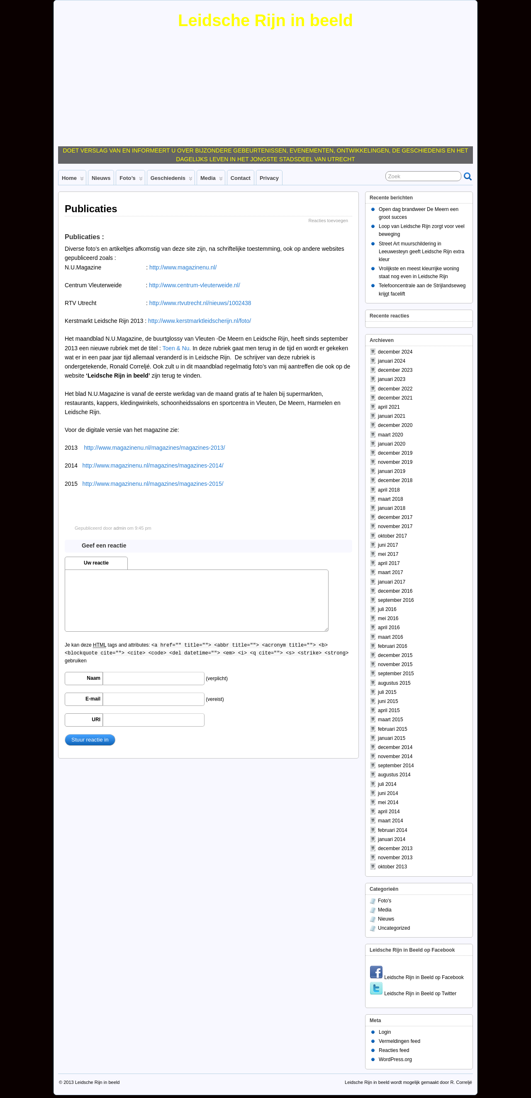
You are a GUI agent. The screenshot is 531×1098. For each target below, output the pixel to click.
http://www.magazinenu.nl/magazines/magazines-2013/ (154, 447)
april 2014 (389, 811)
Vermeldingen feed (399, 1041)
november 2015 (395, 664)
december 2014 (395, 747)
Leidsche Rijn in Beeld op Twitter (413, 993)
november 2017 (395, 526)
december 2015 (395, 655)
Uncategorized (394, 928)
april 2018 (389, 490)
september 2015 (396, 673)
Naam (93, 678)
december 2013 (395, 848)
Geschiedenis (171, 180)
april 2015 (389, 710)
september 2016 (396, 600)
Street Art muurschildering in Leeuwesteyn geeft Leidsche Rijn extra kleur (421, 251)
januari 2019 (391, 471)
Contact (241, 178)
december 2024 (395, 352)
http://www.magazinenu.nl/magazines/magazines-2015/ (153, 483)
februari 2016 (392, 646)
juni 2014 (388, 793)
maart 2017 (390, 572)
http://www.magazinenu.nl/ (183, 267)
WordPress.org (395, 1059)
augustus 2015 (394, 683)
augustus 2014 (394, 775)
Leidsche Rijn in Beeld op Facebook (417, 977)
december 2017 (395, 517)
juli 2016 (387, 609)
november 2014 (395, 756)
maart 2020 (390, 435)
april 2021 (389, 407)
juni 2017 (388, 545)
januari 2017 (391, 582)
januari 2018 (391, 508)
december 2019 (395, 453)
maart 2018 (390, 499)
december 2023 (395, 370)
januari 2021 (391, 416)
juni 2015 (388, 701)
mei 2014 (388, 802)
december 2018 (395, 480)
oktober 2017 (392, 536)
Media (211, 180)
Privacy (269, 178)
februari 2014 (392, 830)
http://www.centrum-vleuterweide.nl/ (194, 285)
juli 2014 (387, 784)
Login (385, 1032)
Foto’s (130, 180)
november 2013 (395, 857)
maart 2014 (390, 821)
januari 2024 (391, 361)
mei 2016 (388, 618)
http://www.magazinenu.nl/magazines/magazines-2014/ (153, 465)
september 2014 (396, 765)
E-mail (92, 699)
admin (120, 528)
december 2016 (395, 591)
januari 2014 (391, 839)
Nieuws (101, 178)
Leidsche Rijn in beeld (265, 20)
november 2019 (395, 462)
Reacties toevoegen (328, 220)
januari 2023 (391, 379)
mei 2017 (388, 554)
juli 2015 (387, 692)
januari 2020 (391, 444)
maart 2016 (390, 637)
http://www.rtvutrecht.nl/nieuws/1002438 (200, 303)
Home (73, 180)
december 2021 (395, 398)
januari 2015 (391, 738)
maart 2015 (390, 719)
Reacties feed (394, 1050)
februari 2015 (392, 729)
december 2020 (395, 425)
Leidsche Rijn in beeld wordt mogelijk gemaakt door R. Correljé (408, 1082)
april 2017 (389, 563)
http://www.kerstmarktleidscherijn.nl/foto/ (199, 321)
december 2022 (395, 389)
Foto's (384, 901)
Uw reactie (96, 563)
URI (96, 719)
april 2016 (389, 627)
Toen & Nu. (177, 348)
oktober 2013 (392, 867)
